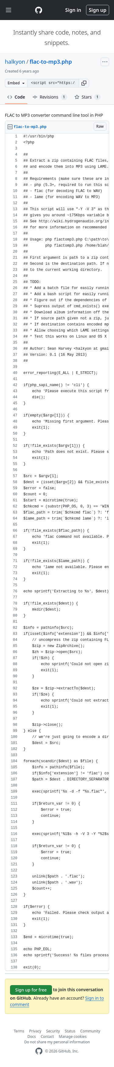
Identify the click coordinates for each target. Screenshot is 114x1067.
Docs (31, 1036)
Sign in (73, 10)
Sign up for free (31, 990)
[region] (57, 552)
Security (53, 1031)
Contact (47, 1036)
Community (90, 1031)
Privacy (35, 1031)
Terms (19, 1031)
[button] (84, 83)
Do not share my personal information (57, 1042)
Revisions (50, 97)
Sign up (97, 10)
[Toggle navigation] (8, 10)
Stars (87, 97)
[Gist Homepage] (38, 10)
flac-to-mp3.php (50, 61)
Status (70, 1031)
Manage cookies (72, 1036)
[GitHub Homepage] (39, 1051)
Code (16, 97)
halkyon (15, 61)
